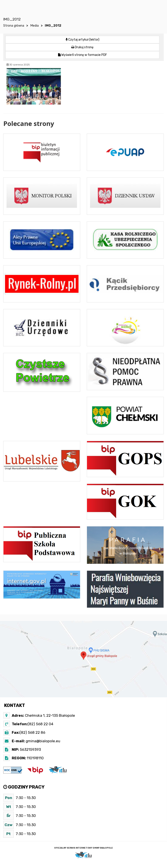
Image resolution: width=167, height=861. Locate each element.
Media (34, 25)
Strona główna (13, 25)
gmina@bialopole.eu (42, 741)
